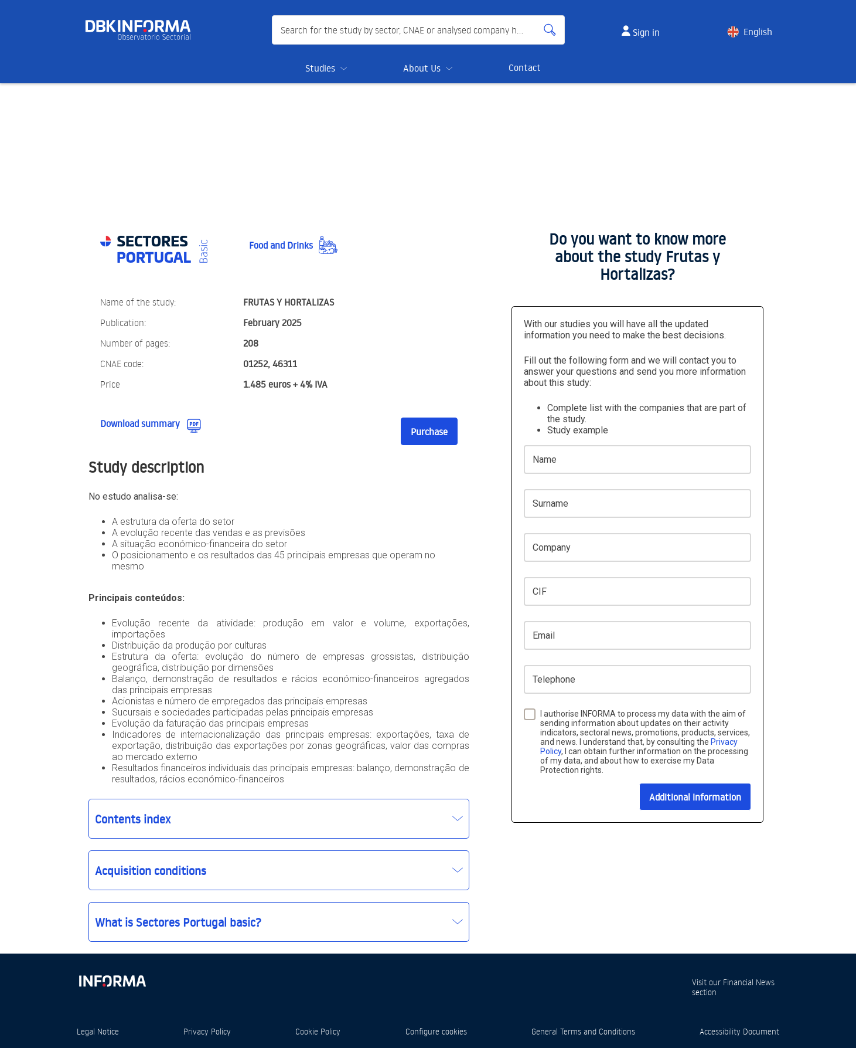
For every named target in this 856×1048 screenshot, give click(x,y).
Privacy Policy (207, 1031)
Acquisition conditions (150, 870)
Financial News (749, 982)
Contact (525, 67)
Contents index (132, 818)
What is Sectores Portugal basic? (178, 922)
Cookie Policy (317, 1031)
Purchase (429, 431)
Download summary (140, 423)
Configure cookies (436, 1031)
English (758, 32)
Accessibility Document (739, 1031)
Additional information (695, 797)
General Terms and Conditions (583, 1031)
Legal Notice (98, 1031)
